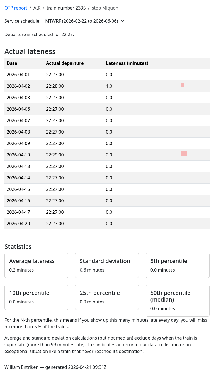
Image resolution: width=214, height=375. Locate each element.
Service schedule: (22, 21)
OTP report (15, 8)
